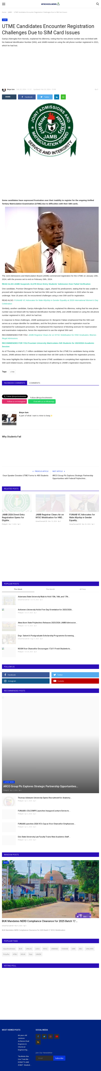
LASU (38, 909)
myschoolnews (9, 909)
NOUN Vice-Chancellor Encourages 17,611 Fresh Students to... (45, 649)
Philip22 (4, 524)
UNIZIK (38, 915)
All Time (83, 589)
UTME (12, 372)
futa (30, 915)
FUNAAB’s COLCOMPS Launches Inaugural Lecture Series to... (44, 771)
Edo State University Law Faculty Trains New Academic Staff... (44, 797)
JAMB (10, 12)
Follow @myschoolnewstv (41, 397)
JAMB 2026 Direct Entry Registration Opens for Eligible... (13, 517)
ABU (80, 909)
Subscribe (59, 1019)
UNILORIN (89, 909)
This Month (50, 589)
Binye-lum (8, 90)
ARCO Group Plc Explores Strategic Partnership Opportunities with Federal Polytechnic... (72, 477)
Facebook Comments (14, 383)
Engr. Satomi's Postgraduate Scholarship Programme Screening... (46, 636)
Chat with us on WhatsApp (43, 401)
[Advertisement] (50, 67)
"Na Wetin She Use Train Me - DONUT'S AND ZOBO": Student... (25, 1021)
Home (4, 12)
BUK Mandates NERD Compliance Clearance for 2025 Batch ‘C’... (40, 881)
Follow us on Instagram (16, 401)
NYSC (45, 909)
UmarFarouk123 (41, 521)
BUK (20, 909)
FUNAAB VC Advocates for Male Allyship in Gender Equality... (82, 517)
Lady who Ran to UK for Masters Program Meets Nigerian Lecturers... (24, 1038)
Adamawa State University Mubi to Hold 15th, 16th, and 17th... (44, 597)
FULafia (6, 915)
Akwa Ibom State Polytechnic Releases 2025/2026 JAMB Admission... (47, 623)
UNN (73, 909)
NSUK (23, 915)
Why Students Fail (11, 436)
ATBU (15, 915)
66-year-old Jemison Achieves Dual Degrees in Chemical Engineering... (23, 1003)
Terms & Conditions (89, 1066)
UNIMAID (54, 909)
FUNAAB (65, 909)
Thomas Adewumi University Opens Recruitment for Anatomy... (45, 758)
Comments (34, 383)
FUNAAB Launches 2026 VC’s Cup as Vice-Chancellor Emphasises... (47, 784)
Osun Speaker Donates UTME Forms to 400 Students (25, 475)
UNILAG (29, 909)
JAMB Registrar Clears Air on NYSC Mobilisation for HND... (50, 516)
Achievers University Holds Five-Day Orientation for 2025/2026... (45, 610)
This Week (18, 589)
